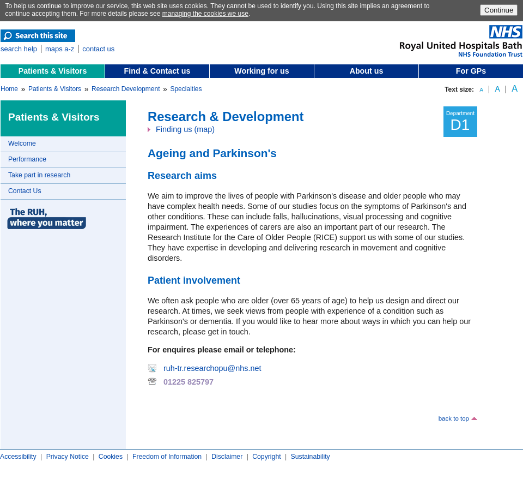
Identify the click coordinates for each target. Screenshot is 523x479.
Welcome (22, 143)
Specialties (186, 89)
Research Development (126, 89)
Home (9, 89)
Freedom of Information (167, 456)
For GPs (471, 71)
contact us (98, 49)
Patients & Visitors (53, 71)
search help (19, 49)
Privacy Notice (67, 456)
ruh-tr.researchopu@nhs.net (212, 368)
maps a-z (59, 49)
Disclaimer (226, 456)
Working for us (261, 71)
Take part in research (39, 175)
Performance (27, 159)
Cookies (111, 456)
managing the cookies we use (205, 13)
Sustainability (310, 456)
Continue (498, 10)
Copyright (266, 456)
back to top (454, 418)
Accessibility (18, 456)
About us (367, 71)
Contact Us (24, 191)
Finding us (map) (185, 129)
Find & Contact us (157, 71)
